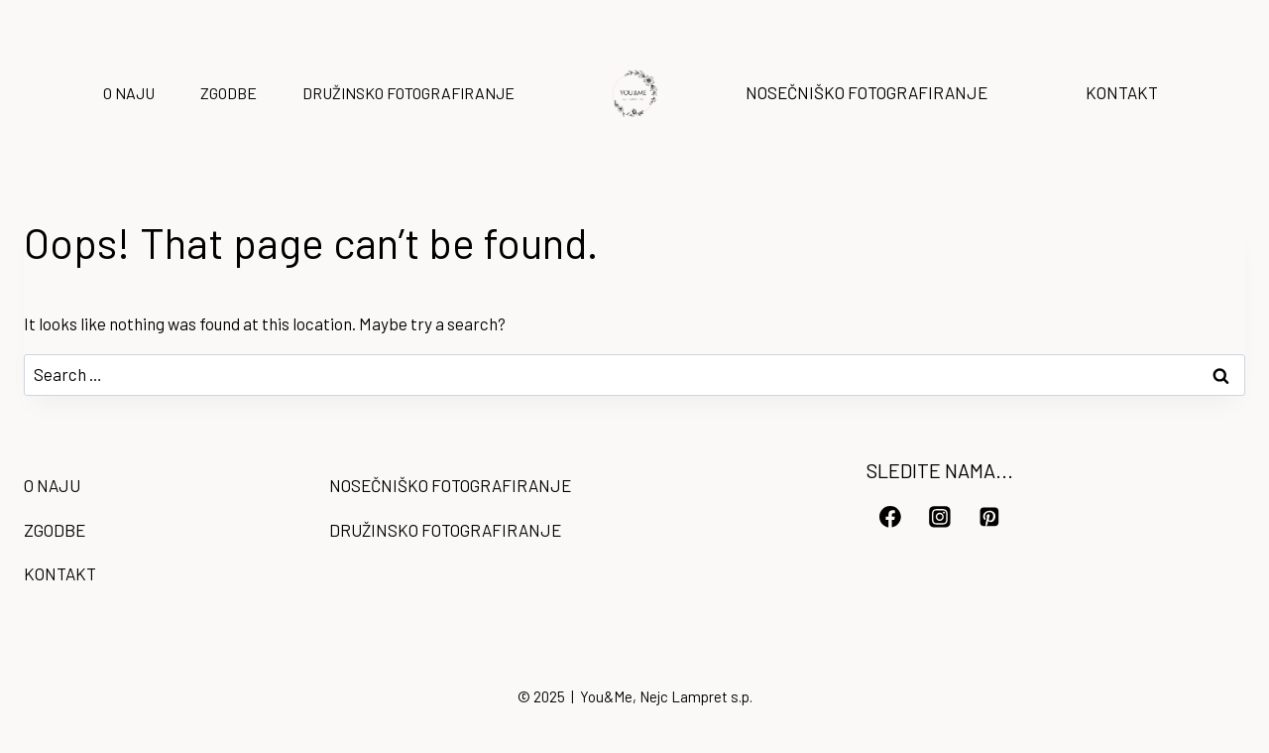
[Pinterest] (989, 517)
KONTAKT (1122, 92)
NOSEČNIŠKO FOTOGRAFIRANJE (866, 92)
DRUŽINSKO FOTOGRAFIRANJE (408, 92)
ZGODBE (228, 92)
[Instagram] (940, 517)
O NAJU (129, 92)
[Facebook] (890, 517)
